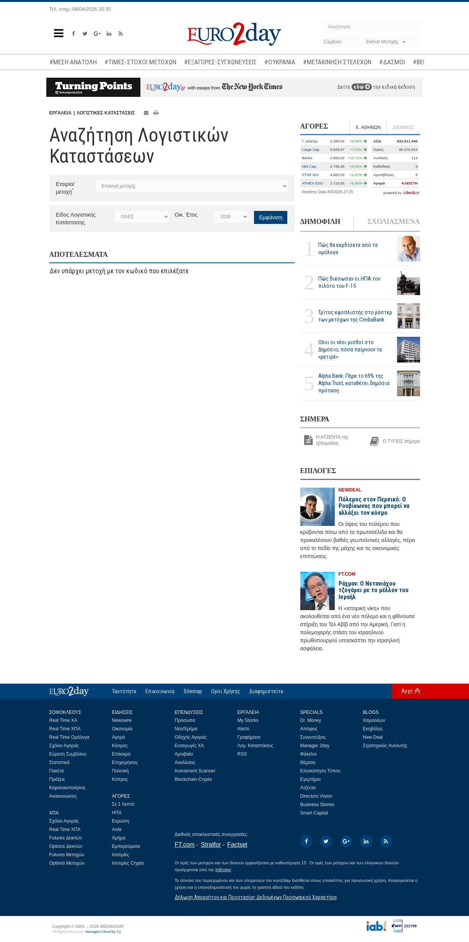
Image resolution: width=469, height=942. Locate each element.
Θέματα (308, 762)
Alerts (243, 728)
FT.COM (347, 574)
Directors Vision (316, 796)
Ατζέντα (308, 787)
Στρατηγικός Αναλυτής (385, 745)
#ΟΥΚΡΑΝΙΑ (279, 62)
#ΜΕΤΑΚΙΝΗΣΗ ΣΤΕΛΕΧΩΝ (337, 62)
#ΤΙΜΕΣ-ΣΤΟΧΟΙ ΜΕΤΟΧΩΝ (140, 62)
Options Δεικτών (66, 846)
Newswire (122, 720)
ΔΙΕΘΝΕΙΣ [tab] (403, 127)
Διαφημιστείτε (266, 691)
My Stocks (248, 720)
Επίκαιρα (121, 754)
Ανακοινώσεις (63, 796)
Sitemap (193, 691)
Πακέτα (56, 771)
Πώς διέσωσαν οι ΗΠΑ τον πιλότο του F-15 (349, 282)
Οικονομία (122, 728)
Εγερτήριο (310, 779)
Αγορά (118, 737)
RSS (242, 754)
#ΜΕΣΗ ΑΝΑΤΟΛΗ (73, 62)
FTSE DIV (310, 175)
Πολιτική (120, 771)
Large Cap (311, 149)
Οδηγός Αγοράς (191, 737)
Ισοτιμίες (120, 854)
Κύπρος (120, 779)
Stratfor (211, 844)
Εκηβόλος (373, 728)
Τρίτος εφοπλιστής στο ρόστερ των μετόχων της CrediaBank (355, 316)
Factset (237, 844)
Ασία (117, 829)
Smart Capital (314, 813)
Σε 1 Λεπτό (123, 804)
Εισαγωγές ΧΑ (189, 745)
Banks (307, 158)
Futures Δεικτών (65, 838)
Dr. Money (310, 720)
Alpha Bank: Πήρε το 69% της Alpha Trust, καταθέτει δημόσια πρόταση (353, 383)
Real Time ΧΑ (63, 720)
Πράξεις (57, 779)
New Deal (373, 737)
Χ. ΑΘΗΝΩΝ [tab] (368, 127)
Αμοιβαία (184, 754)
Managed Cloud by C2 (103, 932)
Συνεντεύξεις (313, 737)
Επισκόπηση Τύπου (320, 771)
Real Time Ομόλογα (69, 737)
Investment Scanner (195, 771)
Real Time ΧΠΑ (65, 728)
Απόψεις (309, 728)
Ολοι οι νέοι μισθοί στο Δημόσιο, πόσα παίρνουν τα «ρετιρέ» (350, 349)
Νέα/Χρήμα (186, 728)
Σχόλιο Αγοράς (64, 745)
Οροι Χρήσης (225, 691)
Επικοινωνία (159, 691)
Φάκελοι (308, 754)
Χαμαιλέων (374, 720)
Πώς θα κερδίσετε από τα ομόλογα (348, 249)
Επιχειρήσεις (125, 762)
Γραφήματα (249, 737)
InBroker (223, 869)
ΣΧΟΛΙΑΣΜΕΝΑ (393, 221)
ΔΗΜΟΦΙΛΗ (320, 221)
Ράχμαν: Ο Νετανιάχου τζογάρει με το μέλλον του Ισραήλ (374, 590)
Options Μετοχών (67, 863)
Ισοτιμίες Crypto (128, 863)
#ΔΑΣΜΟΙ (392, 62)
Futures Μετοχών (67, 854)
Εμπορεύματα (126, 846)
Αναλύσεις (185, 762)
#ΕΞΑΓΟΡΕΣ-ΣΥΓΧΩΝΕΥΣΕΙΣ (220, 62)
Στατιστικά (59, 762)
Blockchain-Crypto (193, 779)
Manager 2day (315, 745)
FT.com (185, 844)
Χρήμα (118, 838)
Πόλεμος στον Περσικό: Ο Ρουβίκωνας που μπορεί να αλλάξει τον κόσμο (374, 506)
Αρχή (407, 690)
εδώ (361, 86)
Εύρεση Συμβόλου (67, 754)
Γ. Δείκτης (310, 141)
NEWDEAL (350, 490)
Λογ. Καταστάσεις (256, 745)
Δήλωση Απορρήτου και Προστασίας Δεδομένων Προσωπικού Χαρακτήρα (256, 897)
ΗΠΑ (117, 812)
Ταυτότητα (124, 691)
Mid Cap (309, 166)
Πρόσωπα (185, 720)
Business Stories (317, 804)
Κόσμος (120, 745)
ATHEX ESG (312, 183)
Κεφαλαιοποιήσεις (67, 787)
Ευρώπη (121, 821)
